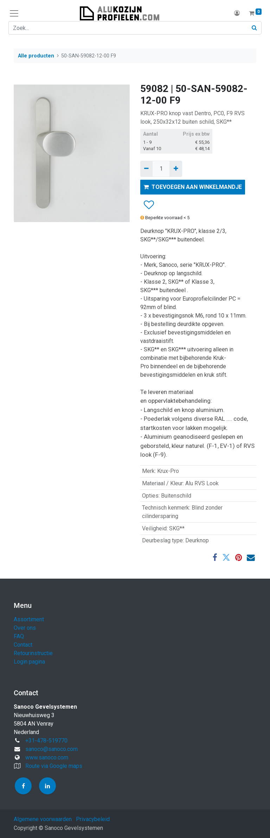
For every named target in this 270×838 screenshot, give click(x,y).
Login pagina (29, 661)
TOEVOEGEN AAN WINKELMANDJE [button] (192, 187)
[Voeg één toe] (175, 169)
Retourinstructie (33, 653)
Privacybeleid (93, 819)
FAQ (19, 636)
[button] (148, 205)
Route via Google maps (53, 766)
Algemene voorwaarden (43, 819)
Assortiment (29, 619)
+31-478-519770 (46, 740)
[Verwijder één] (146, 169)
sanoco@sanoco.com (51, 749)
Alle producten (36, 56)
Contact (23, 644)
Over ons (25, 627)
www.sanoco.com (46, 757)
